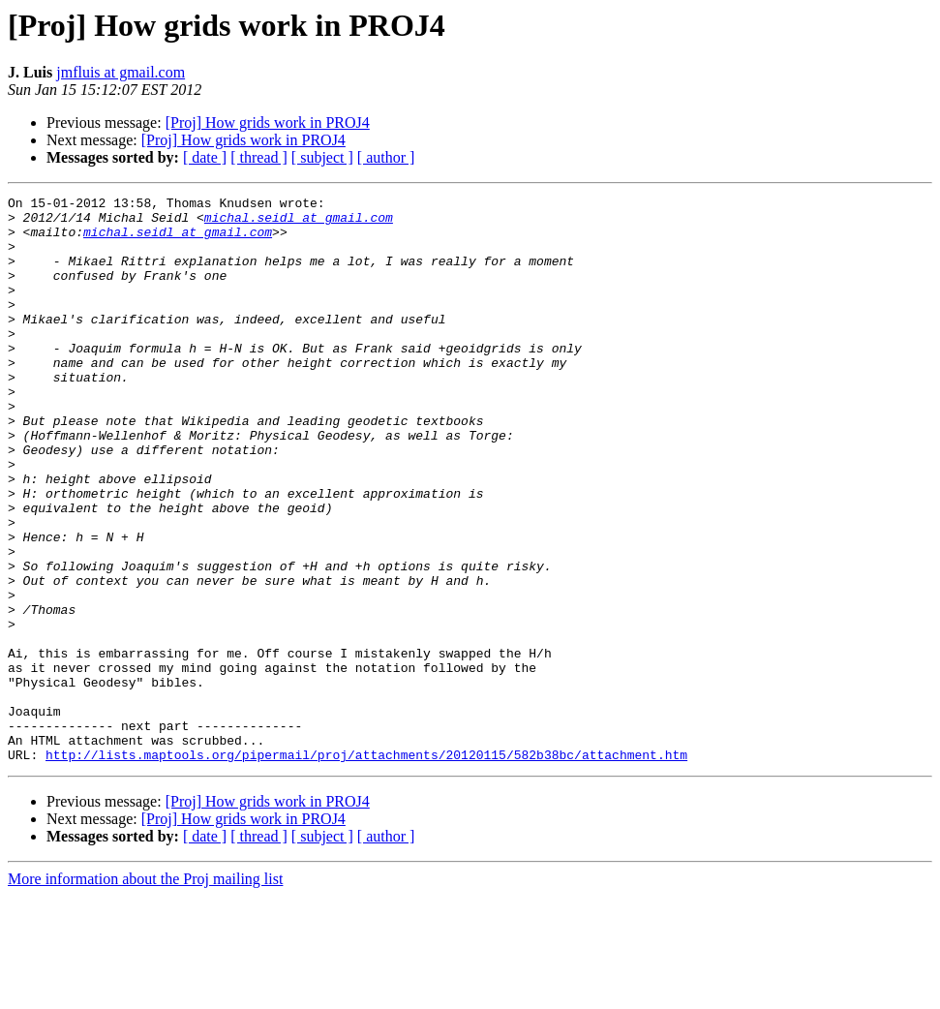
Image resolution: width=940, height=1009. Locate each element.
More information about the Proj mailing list (145, 992)
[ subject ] (322, 157)
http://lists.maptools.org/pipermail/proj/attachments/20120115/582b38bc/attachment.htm (366, 867)
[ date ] (205, 157)
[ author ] (386, 157)
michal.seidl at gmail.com (298, 222)
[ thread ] (259, 157)
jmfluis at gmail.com (120, 72)
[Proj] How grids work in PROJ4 (268, 122)
